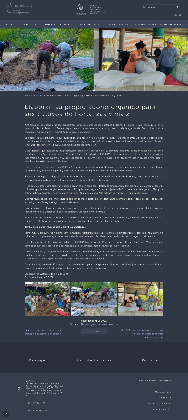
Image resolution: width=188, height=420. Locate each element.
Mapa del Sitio (163, 392)
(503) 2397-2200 (36, 403)
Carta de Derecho (161, 409)
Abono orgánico (89, 324)
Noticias (37, 95)
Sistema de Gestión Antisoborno (159, 24)
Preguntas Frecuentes (159, 403)
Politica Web (164, 398)
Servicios (29, 24)
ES (179, 14)
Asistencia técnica (108, 324)
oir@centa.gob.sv (37, 410)
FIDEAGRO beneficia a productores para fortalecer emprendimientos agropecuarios (142, 334)
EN (175, 14)
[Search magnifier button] (178, 7)
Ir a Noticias (94, 331)
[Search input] (159, 7)
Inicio (9, 24)
